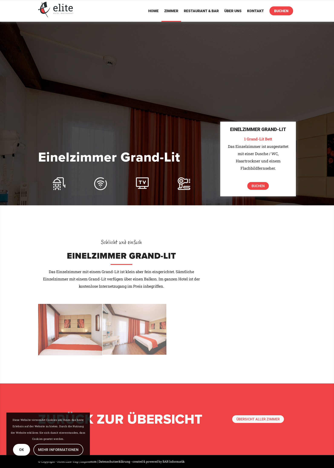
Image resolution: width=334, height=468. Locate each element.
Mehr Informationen (58, 450)
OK (21, 450)
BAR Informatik (174, 461)
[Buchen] (258, 186)
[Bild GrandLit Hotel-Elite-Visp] (134, 330)
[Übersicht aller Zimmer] (258, 419)
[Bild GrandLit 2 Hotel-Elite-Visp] (70, 330)
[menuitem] (153, 11)
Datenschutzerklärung (114, 461)
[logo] (55, 9)
